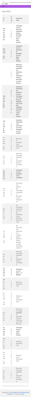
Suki (22, 394)
